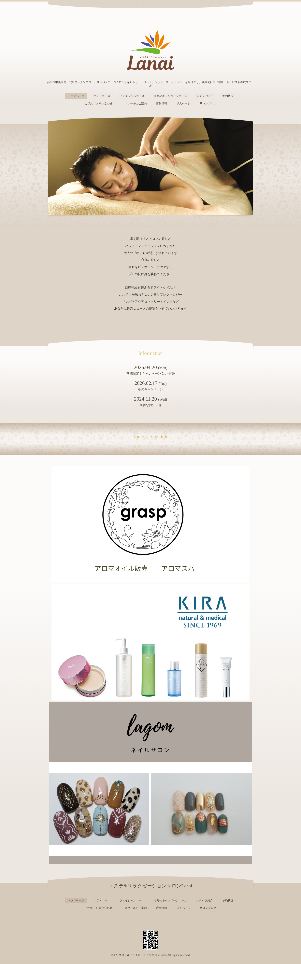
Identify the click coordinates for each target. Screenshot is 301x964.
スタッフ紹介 (204, 96)
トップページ (76, 96)
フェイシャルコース (132, 96)
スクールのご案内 (136, 103)
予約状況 (227, 96)
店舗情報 (161, 103)
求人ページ (183, 103)
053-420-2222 (232, 7)
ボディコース (102, 96)
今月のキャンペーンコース (170, 96)
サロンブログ (208, 103)
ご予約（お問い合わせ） (100, 103)
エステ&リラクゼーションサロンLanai (142, 955)
